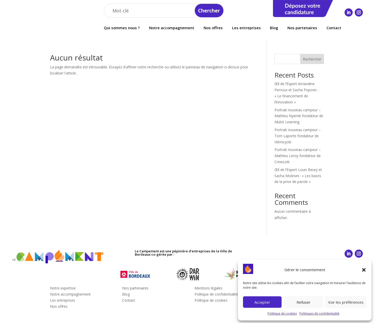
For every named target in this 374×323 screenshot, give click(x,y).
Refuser (304, 302)
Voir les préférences (346, 302)
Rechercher (312, 59)
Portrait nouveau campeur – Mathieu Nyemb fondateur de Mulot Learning (298, 116)
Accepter (262, 302)
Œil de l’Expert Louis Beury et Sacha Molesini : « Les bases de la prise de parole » (298, 175)
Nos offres (213, 28)
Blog (274, 28)
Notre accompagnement (171, 28)
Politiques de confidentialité (319, 313)
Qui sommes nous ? (122, 28)
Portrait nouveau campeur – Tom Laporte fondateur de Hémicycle (297, 135)
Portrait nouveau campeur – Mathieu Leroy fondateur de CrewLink (297, 155)
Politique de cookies (282, 313)
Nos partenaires (302, 28)
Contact (334, 28)
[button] (363, 269)
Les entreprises (246, 28)
